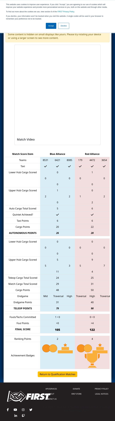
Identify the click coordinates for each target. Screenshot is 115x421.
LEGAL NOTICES (101, 394)
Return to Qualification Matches (57, 374)
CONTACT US (51, 399)
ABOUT (51, 394)
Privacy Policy (66, 12)
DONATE (76, 389)
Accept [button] (51, 26)
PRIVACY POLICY (102, 389)
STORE (76, 394)
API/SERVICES (51, 389)
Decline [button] (64, 26)
